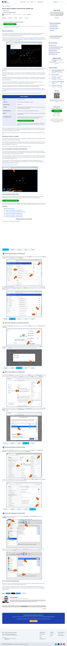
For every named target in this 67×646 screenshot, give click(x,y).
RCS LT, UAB (4, 632)
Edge (26, 249)
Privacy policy (16, 644)
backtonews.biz (32, 39)
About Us (51, 635)
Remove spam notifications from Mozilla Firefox (14, 213)
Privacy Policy (23, 203)
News (41, 635)
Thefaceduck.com (21, 39)
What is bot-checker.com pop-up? (9, 208)
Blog (40, 637)
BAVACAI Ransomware (53, 50)
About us (56, 17)
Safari (33, 249)
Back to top (44, 608)
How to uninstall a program (55, 37)
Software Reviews (42, 638)
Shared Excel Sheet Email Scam (54, 48)
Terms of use (26, 644)
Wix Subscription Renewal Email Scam (56, 47)
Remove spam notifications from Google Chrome (14, 210)
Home (3, 6)
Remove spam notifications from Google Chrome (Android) (16, 211)
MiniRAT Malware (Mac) (53, 54)
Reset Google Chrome (54, 24)
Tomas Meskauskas (8, 14)
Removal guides (7, 6)
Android (12, 249)
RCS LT (37, 124)
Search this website (61, 635)
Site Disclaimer (21, 644)
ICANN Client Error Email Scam (54, 52)
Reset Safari (52, 30)
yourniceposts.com (39, 39)
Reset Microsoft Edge (54, 28)
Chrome (5, 318)
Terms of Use (29, 203)
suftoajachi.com (26, 39)
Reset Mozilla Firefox (54, 26)
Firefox (19, 249)
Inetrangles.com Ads (52, 45)
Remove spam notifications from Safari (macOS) (14, 216)
